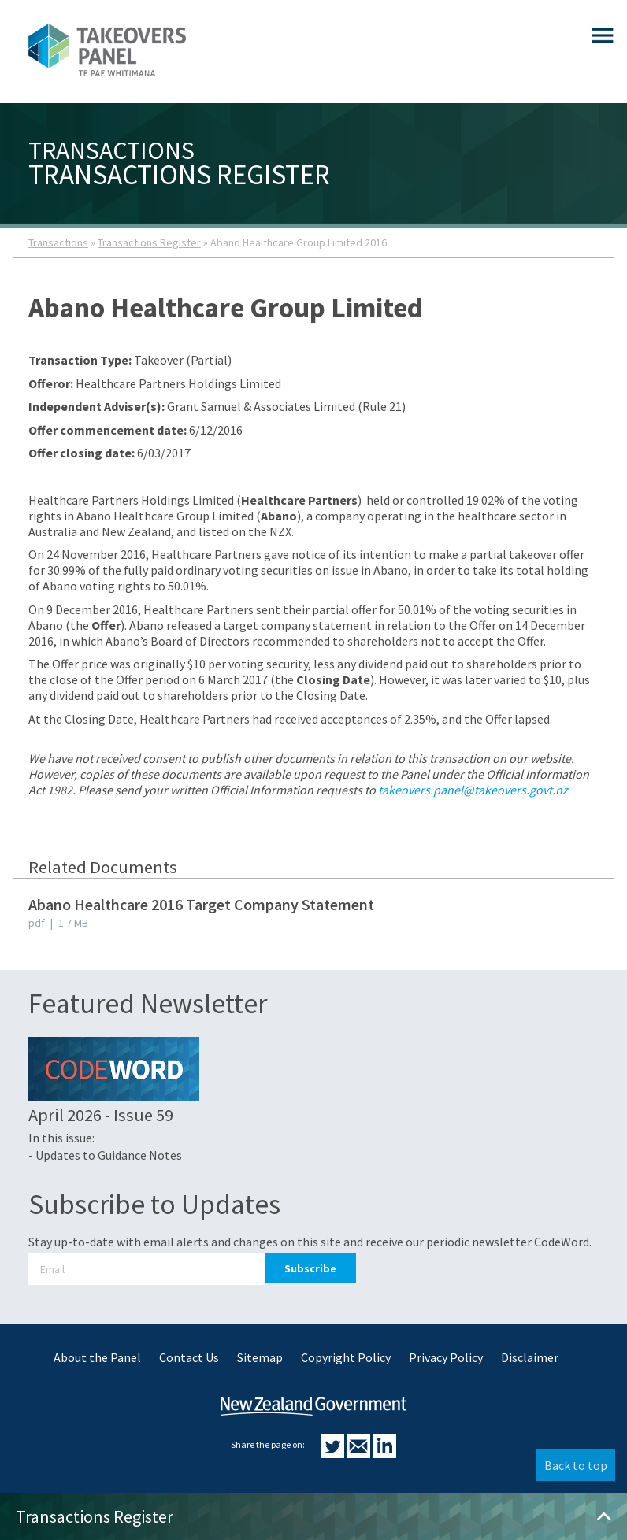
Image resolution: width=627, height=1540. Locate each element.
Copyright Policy (346, 1357)
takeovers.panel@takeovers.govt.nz (473, 790)
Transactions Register (149, 242)
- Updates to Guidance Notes (105, 1155)
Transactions (58, 242)
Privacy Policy (446, 1357)
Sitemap (260, 1357)
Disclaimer (529, 1357)
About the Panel (97, 1357)
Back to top (575, 1465)
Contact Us (189, 1357)
